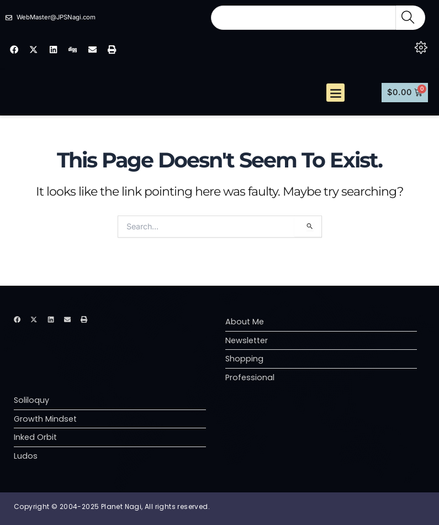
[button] (335, 99)
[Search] (410, 18)
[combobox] (303, 18)
